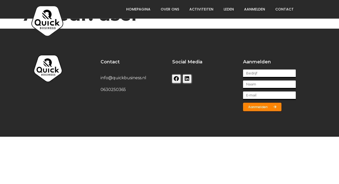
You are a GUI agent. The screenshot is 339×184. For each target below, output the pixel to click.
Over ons (170, 9)
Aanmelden (254, 9)
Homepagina (138, 9)
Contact (284, 9)
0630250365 (113, 89)
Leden (229, 9)
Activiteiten (201, 9)
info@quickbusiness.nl (123, 77)
